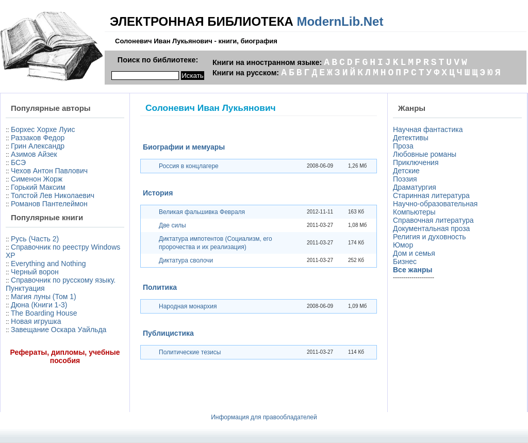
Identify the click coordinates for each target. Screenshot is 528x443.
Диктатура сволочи (186, 260)
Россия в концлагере (189, 166)
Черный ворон (35, 272)
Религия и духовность (429, 237)
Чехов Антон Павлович (49, 171)
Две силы (172, 225)
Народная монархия (188, 306)
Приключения (416, 162)
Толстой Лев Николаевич (52, 195)
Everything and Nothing (48, 263)
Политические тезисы (190, 352)
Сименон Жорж (36, 179)
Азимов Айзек (34, 154)
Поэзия (405, 179)
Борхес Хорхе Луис (43, 129)
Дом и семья (414, 253)
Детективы (410, 138)
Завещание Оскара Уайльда (58, 329)
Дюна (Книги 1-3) (39, 305)
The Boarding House (44, 313)
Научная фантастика (428, 129)
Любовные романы (424, 154)
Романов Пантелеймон (49, 204)
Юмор (403, 245)
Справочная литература (433, 220)
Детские (406, 171)
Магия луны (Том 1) (43, 296)
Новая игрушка (36, 321)
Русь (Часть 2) (35, 239)
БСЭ (18, 162)
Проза (403, 146)
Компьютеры (414, 212)
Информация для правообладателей (264, 417)
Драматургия (414, 187)
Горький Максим (38, 187)
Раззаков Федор (37, 138)
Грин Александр (37, 146)
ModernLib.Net (339, 21)
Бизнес (405, 261)
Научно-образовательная (435, 204)
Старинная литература (431, 195)
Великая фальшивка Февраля (202, 212)
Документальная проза (431, 228)
